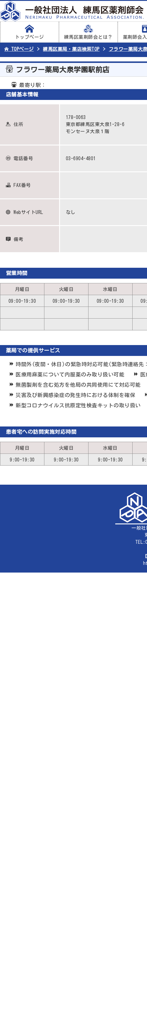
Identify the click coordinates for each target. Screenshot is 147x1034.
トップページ (29, 32)
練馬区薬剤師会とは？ (88, 32)
